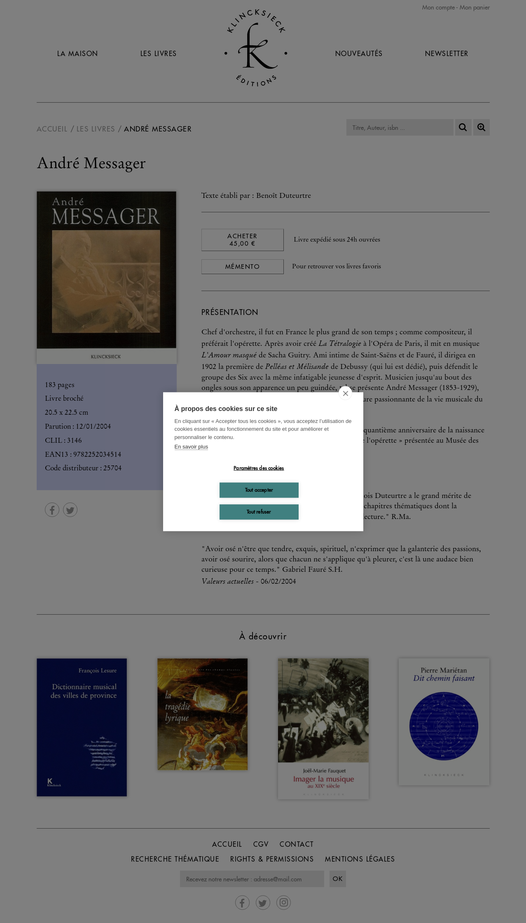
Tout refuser (259, 512)
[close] (345, 393)
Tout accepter (259, 490)
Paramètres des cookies (259, 468)
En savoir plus (191, 447)
